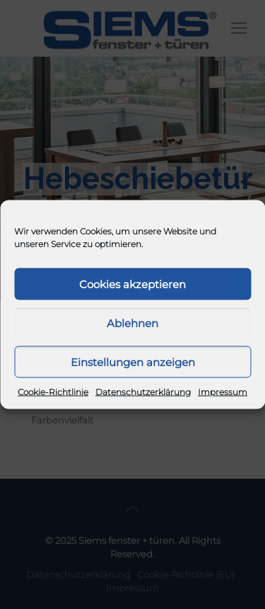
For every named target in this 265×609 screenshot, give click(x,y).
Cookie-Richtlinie (53, 392)
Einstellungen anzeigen (133, 361)
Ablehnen (132, 322)
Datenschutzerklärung (143, 392)
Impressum (222, 392)
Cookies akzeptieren (132, 283)
